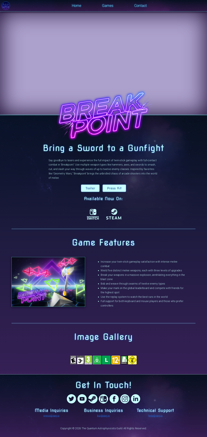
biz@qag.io (103, 415)
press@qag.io (51, 415)
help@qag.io (155, 415)
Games (108, 6)
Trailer (90, 188)
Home (76, 6)
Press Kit (114, 188)
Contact (140, 6)
